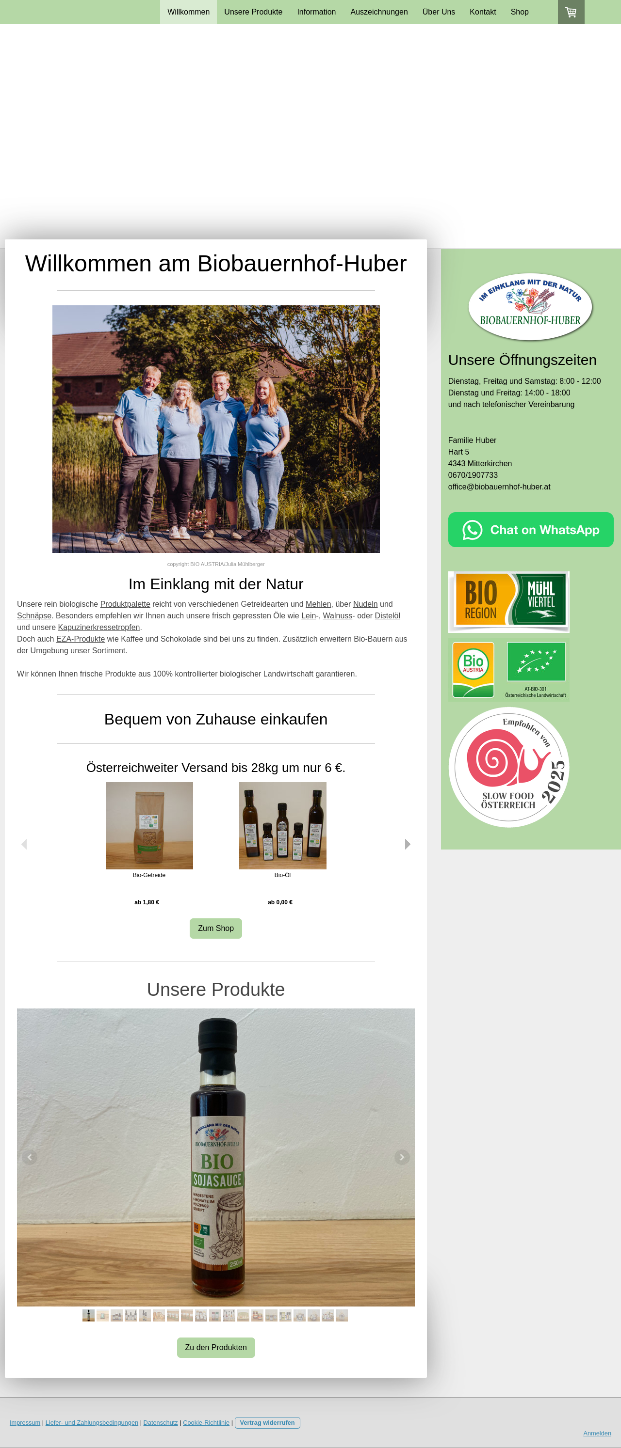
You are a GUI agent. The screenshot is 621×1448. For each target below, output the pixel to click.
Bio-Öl (283, 875)
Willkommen (188, 12)
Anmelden (597, 1433)
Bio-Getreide (149, 875)
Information (316, 12)
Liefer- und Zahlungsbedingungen (92, 1422)
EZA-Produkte (80, 639)
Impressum (25, 1422)
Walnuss (338, 616)
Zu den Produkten (216, 1347)
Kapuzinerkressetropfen (99, 627)
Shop (520, 12)
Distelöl (387, 616)
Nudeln (365, 604)
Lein (308, 616)
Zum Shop (216, 928)
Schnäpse (34, 616)
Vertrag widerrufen (267, 1422)
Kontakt (483, 12)
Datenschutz (161, 1422)
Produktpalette (125, 604)
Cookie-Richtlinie (206, 1422)
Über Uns (439, 12)
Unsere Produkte (253, 12)
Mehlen (318, 604)
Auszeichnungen (379, 12)
